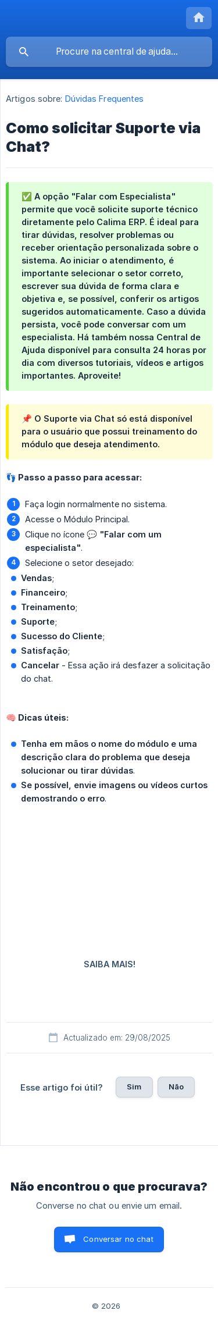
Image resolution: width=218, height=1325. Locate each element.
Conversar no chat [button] (118, 1239)
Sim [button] (134, 1086)
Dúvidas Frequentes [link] (104, 99)
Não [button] (176, 1086)
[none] (199, 18)
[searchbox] (109, 52)
